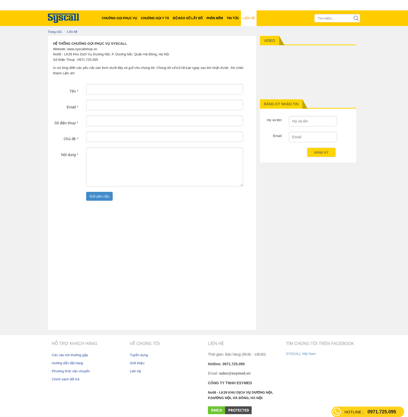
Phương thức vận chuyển (71, 371)
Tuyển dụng (139, 355)
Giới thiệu (137, 363)
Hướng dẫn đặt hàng (67, 363)
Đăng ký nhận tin (281, 104)
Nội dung (69, 155)
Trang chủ (55, 32)
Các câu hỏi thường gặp (70, 355)
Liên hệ (72, 32)
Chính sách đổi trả (65, 379)
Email (72, 107)
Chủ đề (71, 139)
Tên (73, 91)
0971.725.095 (370, 411)
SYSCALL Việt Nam (301, 354)
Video (269, 40)
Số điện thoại (66, 123)
